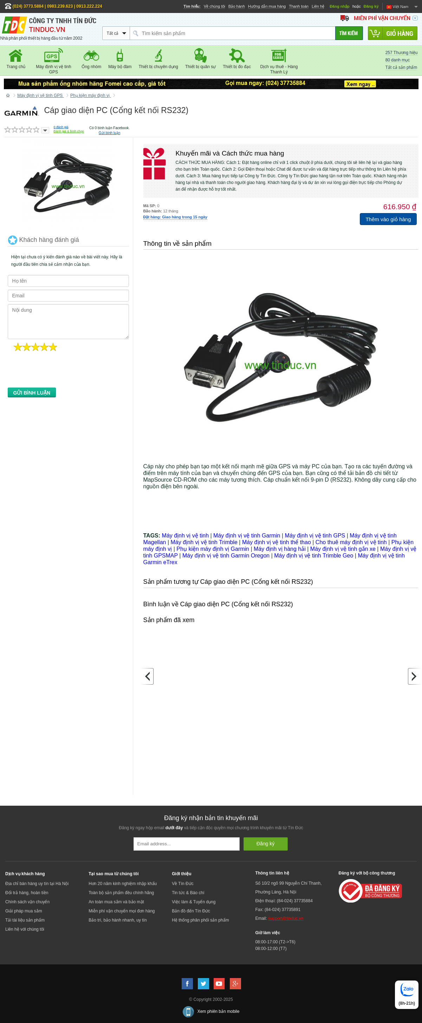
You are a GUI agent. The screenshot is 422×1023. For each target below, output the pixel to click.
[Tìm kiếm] (349, 33)
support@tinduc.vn (285, 918)
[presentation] (61, 371)
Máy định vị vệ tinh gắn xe (343, 549)
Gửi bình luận (109, 133)
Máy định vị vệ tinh (185, 536)
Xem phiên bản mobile (218, 1011)
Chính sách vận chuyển (27, 901)
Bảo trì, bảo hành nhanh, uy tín (118, 920)
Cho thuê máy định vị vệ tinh (351, 542)
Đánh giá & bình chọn (69, 131)
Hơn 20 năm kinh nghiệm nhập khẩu (123, 883)
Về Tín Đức (182, 883)
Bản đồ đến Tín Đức (191, 911)
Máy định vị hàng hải (280, 549)
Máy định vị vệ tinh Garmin (246, 536)
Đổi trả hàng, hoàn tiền (26, 892)
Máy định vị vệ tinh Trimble (203, 542)
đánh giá (61, 127)
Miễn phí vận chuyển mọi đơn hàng (122, 911)
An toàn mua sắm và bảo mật (116, 901)
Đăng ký (371, 6)
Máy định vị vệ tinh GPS (315, 536)
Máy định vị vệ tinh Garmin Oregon (226, 556)
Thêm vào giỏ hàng (388, 219)
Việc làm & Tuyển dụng (193, 901)
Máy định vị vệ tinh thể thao (276, 542)
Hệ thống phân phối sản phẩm (200, 920)
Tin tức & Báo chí (188, 892)
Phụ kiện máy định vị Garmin (212, 549)
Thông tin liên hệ (272, 873)
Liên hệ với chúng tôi (24, 929)
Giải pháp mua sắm (23, 911)
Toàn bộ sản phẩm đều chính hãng (121, 892)
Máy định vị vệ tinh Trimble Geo (313, 556)
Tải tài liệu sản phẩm (25, 920)
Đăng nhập (340, 6)
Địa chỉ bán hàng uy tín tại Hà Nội (37, 883)
